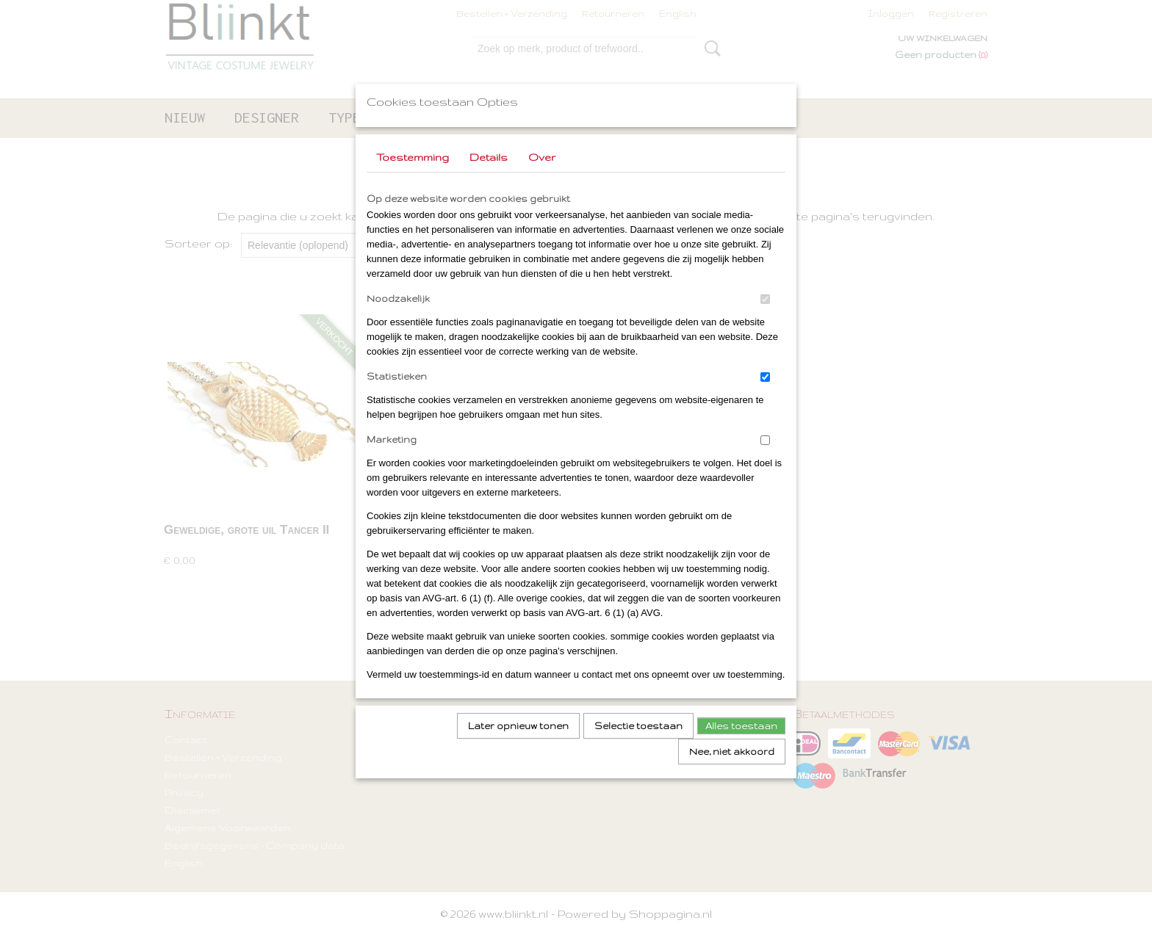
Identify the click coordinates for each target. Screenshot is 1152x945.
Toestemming (412, 176)
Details (488, 176)
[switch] (765, 318)
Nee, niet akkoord (731, 770)
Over (541, 176)
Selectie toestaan (638, 745)
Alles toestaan (741, 745)
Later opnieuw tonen (518, 745)
